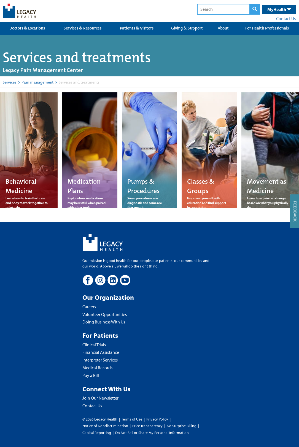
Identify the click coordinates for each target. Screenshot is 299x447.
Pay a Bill (90, 375)
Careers (89, 306)
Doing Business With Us (103, 322)
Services (9, 82)
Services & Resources (82, 28)
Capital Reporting (96, 432)
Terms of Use (132, 419)
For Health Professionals (267, 28)
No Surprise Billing (181, 425)
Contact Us (286, 18)
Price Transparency (147, 425)
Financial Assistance (100, 352)
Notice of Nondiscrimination (105, 425)
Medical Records (97, 367)
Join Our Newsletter (100, 398)
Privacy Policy (157, 419)
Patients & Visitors (136, 28)
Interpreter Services (100, 360)
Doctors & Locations (27, 28)
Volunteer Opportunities (104, 314)
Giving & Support (187, 28)
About (223, 28)
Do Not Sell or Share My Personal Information (152, 432)
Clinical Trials (94, 344)
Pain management (37, 82)
